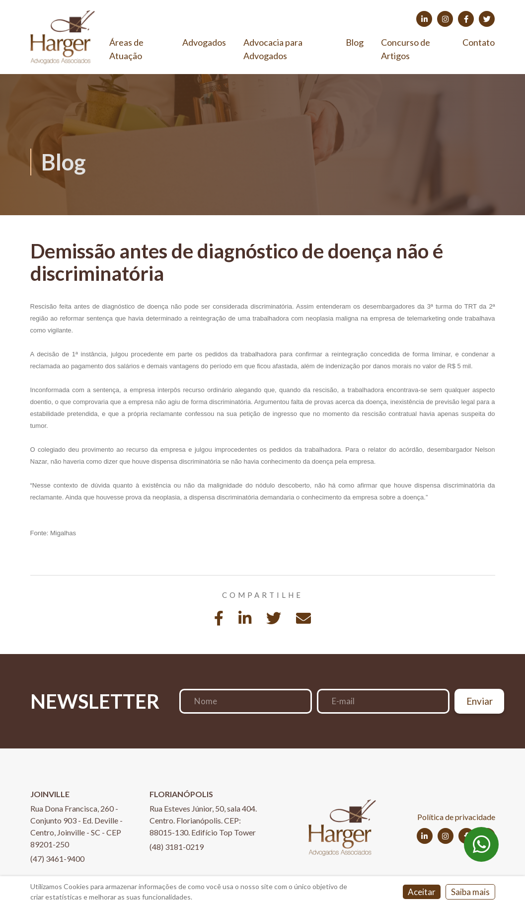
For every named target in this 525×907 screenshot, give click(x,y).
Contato (478, 42)
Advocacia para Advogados (272, 49)
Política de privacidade (456, 817)
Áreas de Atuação (126, 49)
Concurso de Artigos (405, 49)
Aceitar (422, 892)
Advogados (204, 42)
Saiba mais (470, 892)
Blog (355, 42)
